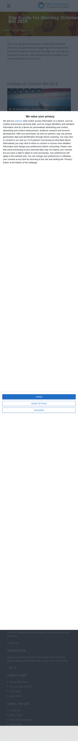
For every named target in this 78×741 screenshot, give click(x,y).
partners (18, 121)
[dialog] (39, 370)
